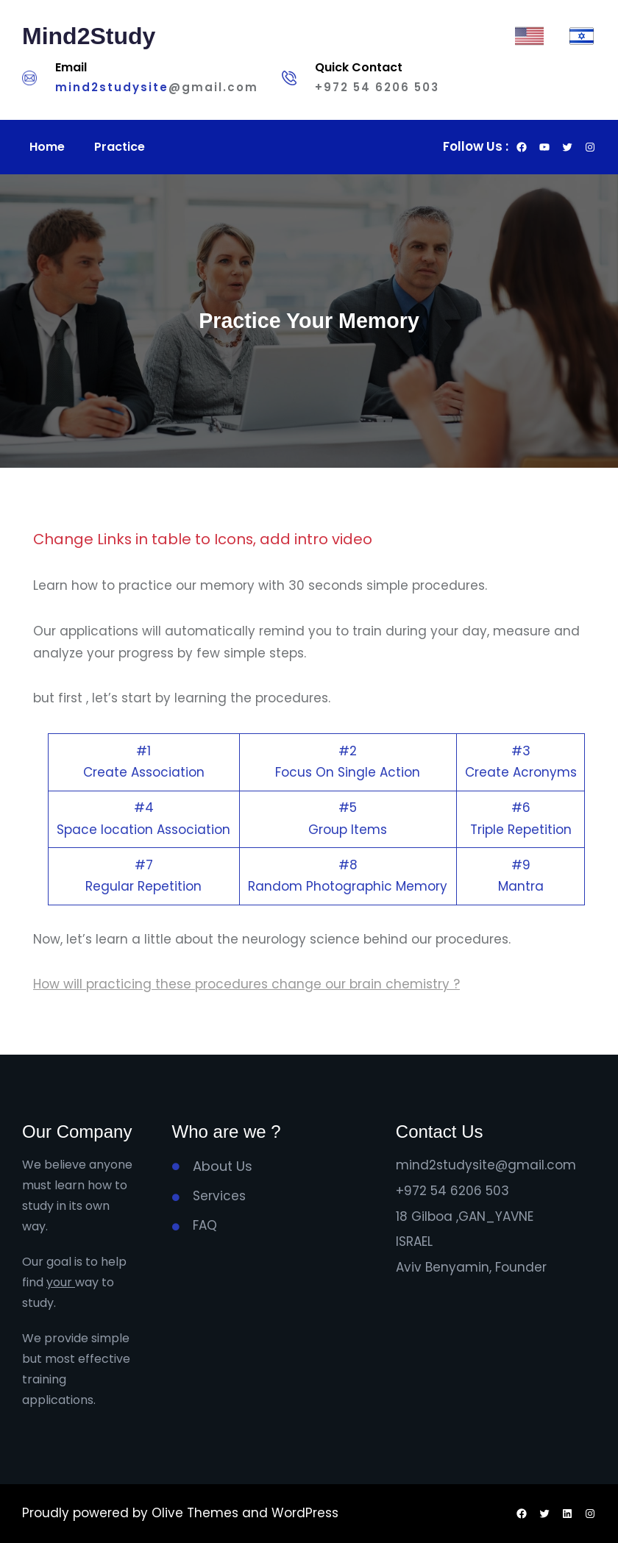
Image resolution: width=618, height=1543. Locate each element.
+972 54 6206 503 (377, 87)
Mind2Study (88, 36)
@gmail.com (213, 87)
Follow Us (472, 146)
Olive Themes (197, 1513)
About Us (222, 1166)
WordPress (304, 1513)
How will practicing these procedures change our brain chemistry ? (246, 984)
